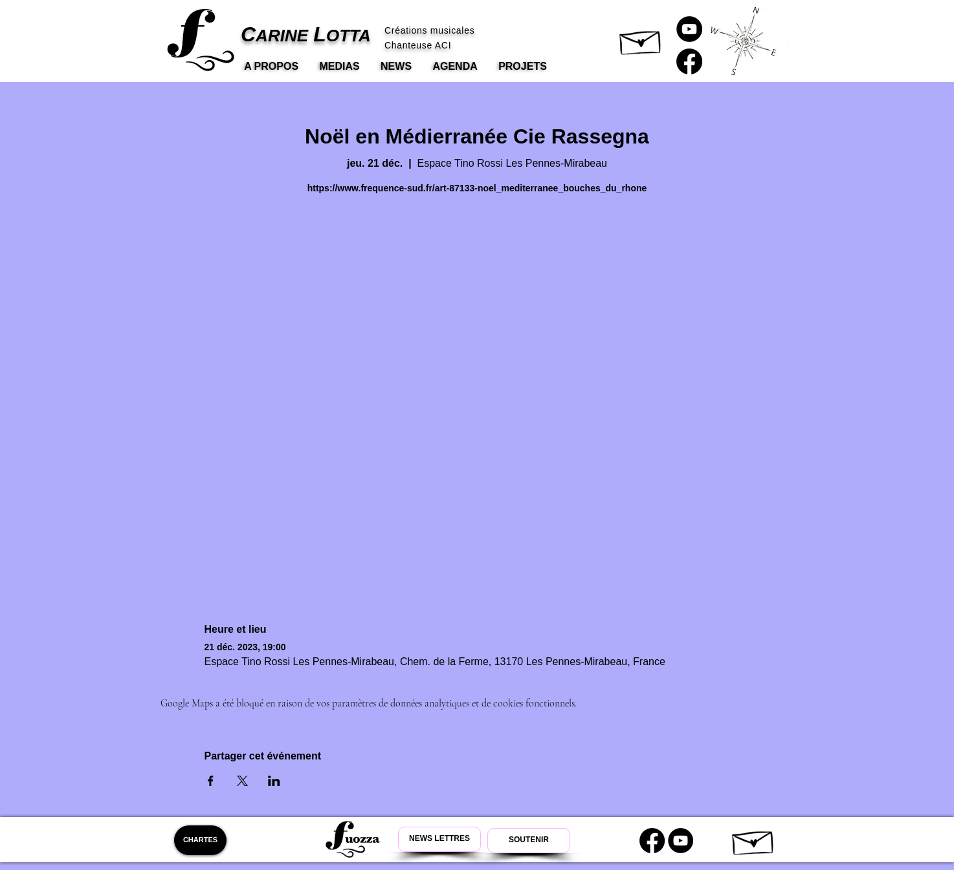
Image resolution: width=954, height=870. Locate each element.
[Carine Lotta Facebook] (689, 61)
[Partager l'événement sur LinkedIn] (274, 781)
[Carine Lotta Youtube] (689, 29)
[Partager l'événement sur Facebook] (211, 781)
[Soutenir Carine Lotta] (528, 840)
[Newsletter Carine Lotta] (439, 839)
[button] (641, 39)
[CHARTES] (200, 840)
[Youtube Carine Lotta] (680, 840)
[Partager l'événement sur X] (242, 781)
